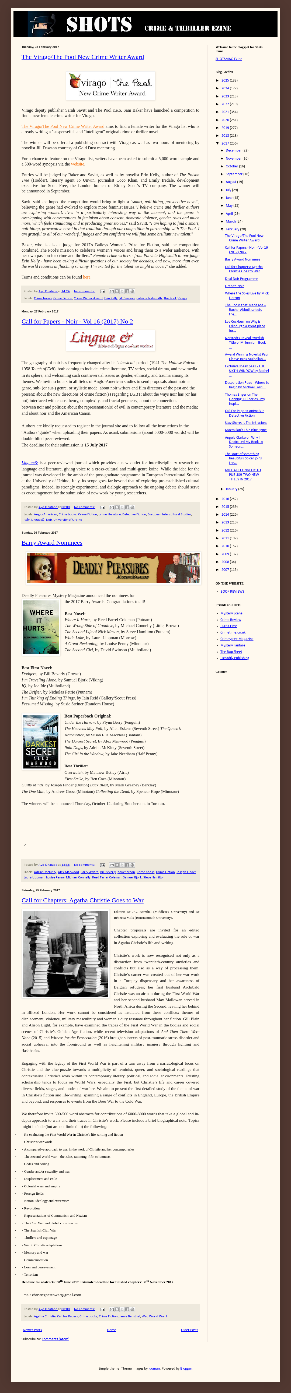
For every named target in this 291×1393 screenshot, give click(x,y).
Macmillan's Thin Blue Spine (246, 430)
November (234, 159)
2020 (225, 120)
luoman (154, 1369)
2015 (225, 507)
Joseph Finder (186, 872)
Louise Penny (55, 877)
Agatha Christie (45, 1316)
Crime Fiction (62, 298)
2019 (225, 128)
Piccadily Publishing (234, 658)
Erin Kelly (110, 298)
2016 (225, 499)
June (229, 198)
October (232, 166)
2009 (225, 554)
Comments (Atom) (55, 1339)
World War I (158, 1316)
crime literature (110, 514)
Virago (182, 298)
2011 (225, 538)
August (231, 182)
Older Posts (189, 1330)
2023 (225, 96)
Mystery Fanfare (232, 645)
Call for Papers (67, 1316)
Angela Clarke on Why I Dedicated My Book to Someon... (244, 442)
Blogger (186, 1369)
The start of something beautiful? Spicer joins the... (243, 458)
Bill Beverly (108, 872)
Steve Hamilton (154, 877)
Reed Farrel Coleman (107, 877)
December (234, 151)
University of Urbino (67, 520)
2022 (225, 104)
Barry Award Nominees (52, 542)
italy (27, 520)
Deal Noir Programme (241, 279)
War (145, 1316)
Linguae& (37, 520)
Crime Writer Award (88, 298)
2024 (225, 88)
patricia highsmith (149, 298)
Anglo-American (45, 514)
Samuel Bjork (132, 877)
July (229, 190)
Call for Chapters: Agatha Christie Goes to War (83, 900)
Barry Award (90, 872)
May (229, 206)
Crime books (43, 298)
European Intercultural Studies (169, 514)
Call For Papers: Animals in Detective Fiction (244, 413)
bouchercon (126, 872)
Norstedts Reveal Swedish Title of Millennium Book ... (245, 342)
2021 (225, 112)
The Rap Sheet (231, 652)
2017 (225, 144)
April (230, 214)
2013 (225, 522)
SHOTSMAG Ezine (229, 59)
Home (111, 1330)
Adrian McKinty (45, 872)
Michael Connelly (78, 877)
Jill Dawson (127, 298)
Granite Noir (234, 286)
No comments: (84, 291)
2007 (225, 570)
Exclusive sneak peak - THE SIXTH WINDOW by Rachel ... (247, 371)
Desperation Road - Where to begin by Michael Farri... (247, 385)
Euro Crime (228, 626)
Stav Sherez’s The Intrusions (246, 423)
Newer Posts (32, 1330)
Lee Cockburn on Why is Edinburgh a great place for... (245, 326)
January (232, 489)
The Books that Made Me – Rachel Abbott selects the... (245, 309)
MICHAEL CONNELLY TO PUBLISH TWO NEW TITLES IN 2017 (243, 474)
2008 (225, 562)
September (234, 174)
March (231, 222)
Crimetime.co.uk (232, 633)
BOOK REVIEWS (232, 592)
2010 (225, 546)
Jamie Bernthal (129, 1316)
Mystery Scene (231, 613)
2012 (225, 531)
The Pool (170, 298)
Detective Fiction (134, 514)
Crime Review (230, 620)
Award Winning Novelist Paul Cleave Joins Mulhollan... (246, 357)
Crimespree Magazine (237, 639)
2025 (225, 81)
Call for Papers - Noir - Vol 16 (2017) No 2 (77, 321)
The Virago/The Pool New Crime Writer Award (83, 56)
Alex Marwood (68, 872)
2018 (225, 136)
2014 (225, 515)
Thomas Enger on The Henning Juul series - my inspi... (245, 399)
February (233, 229)
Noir (49, 520)
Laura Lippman (34, 877)
